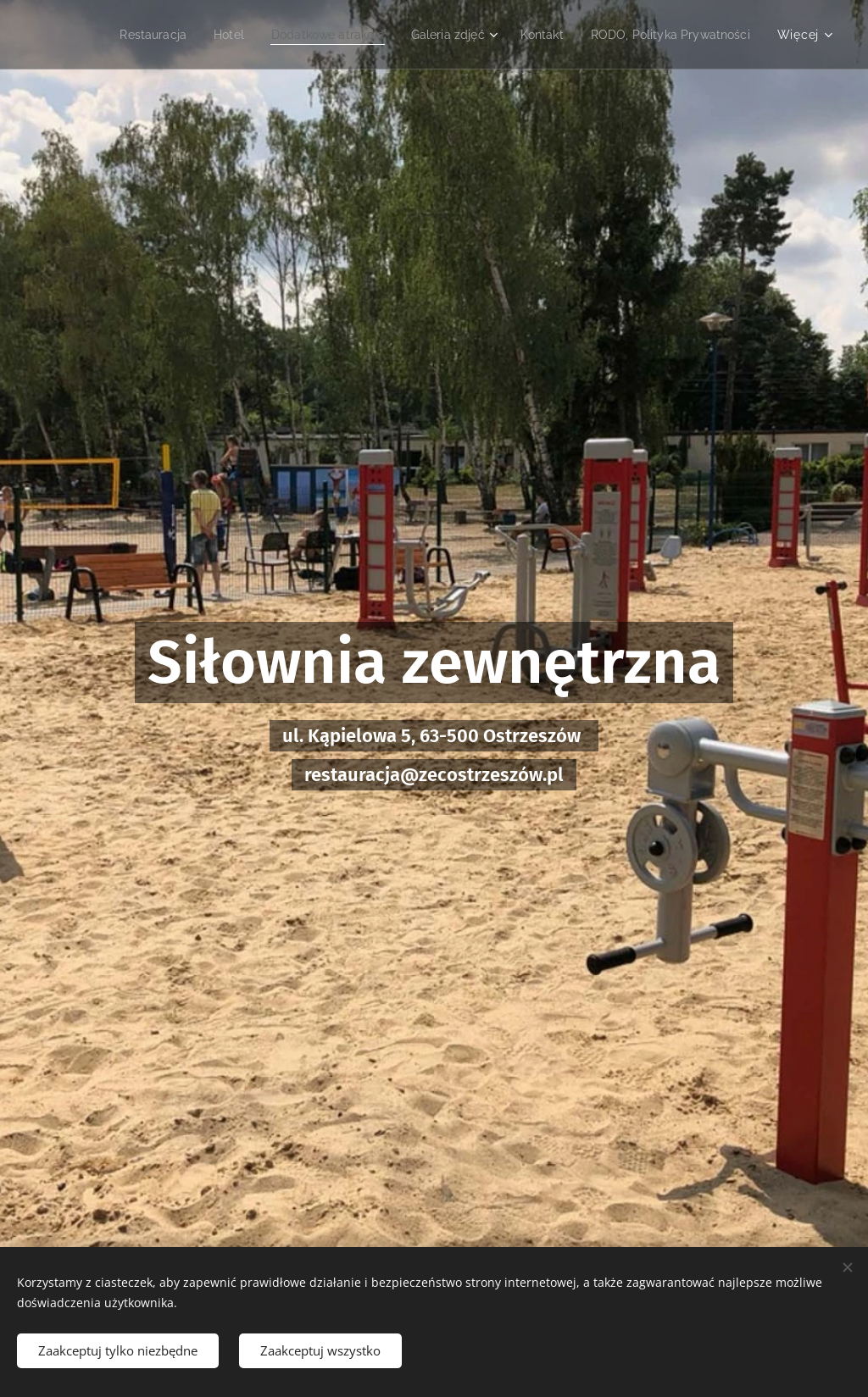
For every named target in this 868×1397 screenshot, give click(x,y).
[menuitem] (124, 35)
